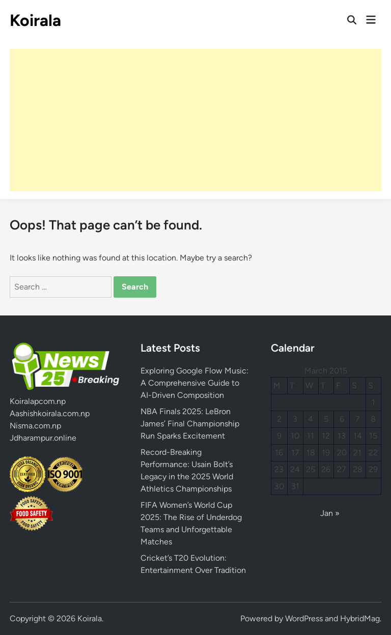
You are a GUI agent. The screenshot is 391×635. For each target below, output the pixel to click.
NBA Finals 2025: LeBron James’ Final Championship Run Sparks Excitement (190, 424)
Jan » (330, 513)
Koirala (35, 20)
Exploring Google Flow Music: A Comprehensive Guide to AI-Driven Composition (194, 383)
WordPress (304, 618)
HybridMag (360, 618)
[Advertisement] (195, 120)
